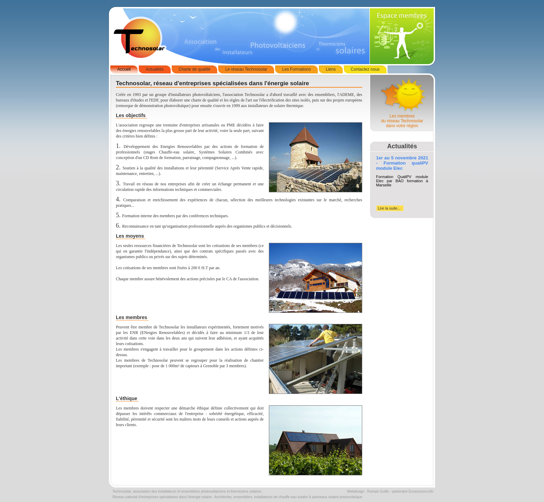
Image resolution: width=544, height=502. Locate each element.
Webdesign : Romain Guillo (368, 491)
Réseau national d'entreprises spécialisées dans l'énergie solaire (162, 497)
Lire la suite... (389, 208)
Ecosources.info (421, 491)
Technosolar (121, 491)
